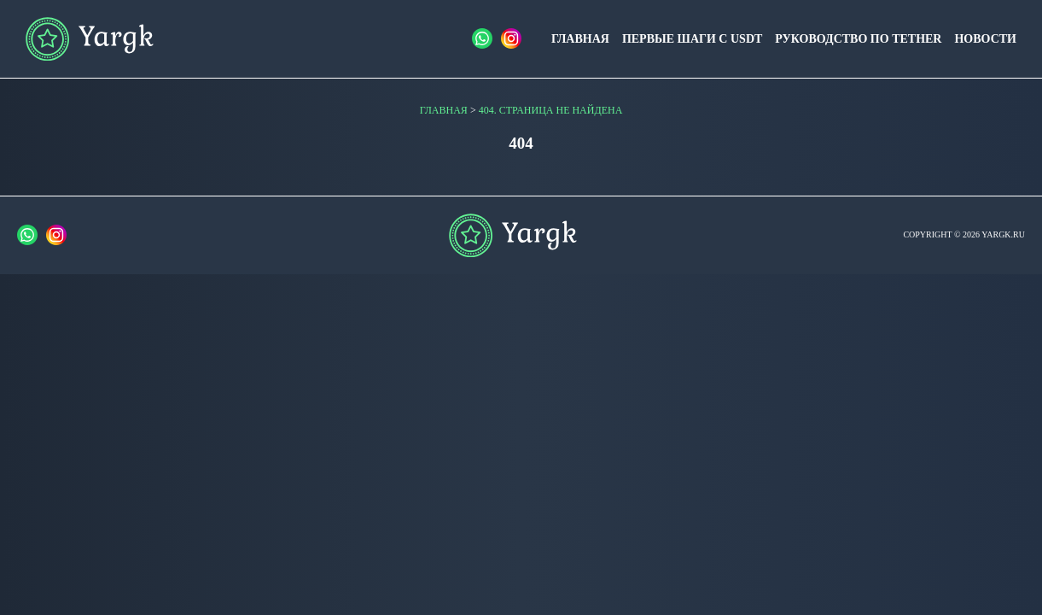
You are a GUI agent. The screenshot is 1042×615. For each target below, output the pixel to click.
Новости (985, 38)
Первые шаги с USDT (692, 38)
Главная (580, 38)
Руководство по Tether (858, 38)
